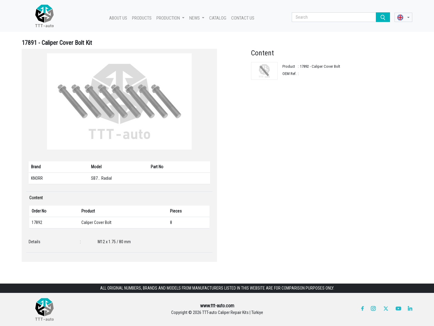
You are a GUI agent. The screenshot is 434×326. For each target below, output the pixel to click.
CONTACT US (242, 18)
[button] (403, 17)
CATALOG (217, 18)
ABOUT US (118, 18)
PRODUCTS (142, 18)
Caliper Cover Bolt (96, 222)
